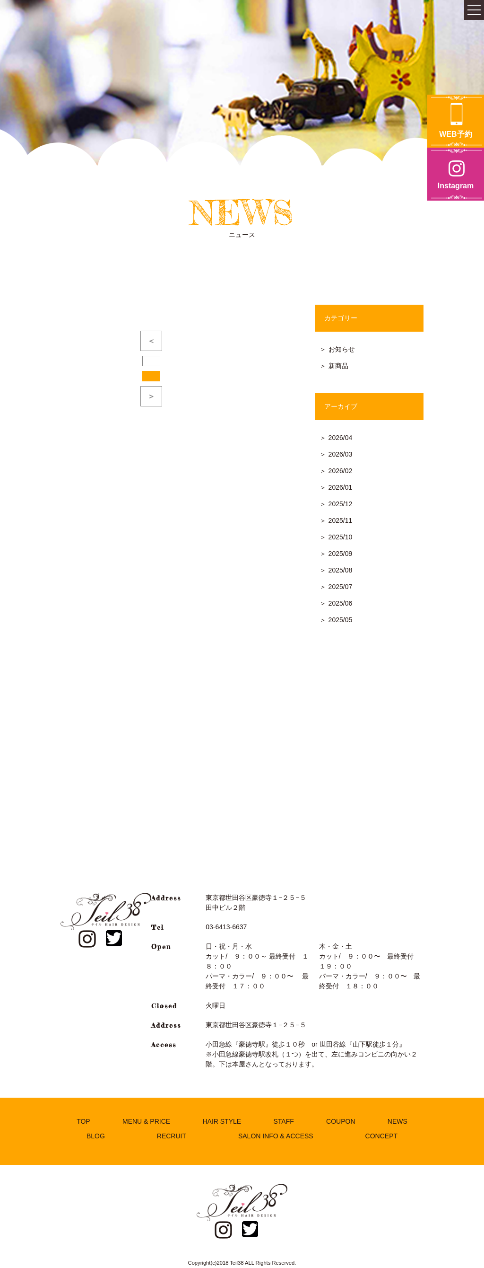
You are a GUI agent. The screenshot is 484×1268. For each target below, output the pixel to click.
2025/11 (340, 520)
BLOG (95, 1136)
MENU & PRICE (146, 1121)
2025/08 (340, 570)
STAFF (283, 1121)
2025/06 (340, 603)
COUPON (340, 1121)
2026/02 (340, 471)
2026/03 (340, 454)
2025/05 (340, 620)
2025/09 (340, 553)
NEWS (397, 1121)
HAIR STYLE (221, 1121)
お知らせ (341, 349)
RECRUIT (171, 1136)
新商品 (338, 366)
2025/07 (340, 586)
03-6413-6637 (226, 927)
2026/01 (340, 487)
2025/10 (340, 537)
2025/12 (340, 504)
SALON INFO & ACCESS (275, 1136)
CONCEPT (381, 1136)
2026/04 (340, 437)
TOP (83, 1121)
